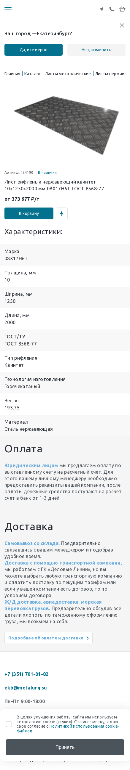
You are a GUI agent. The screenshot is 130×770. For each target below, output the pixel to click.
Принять (65, 747)
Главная (12, 73)
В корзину (29, 213)
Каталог (32, 73)
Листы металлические (68, 73)
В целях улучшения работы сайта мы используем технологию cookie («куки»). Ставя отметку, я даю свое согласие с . (68, 724)
